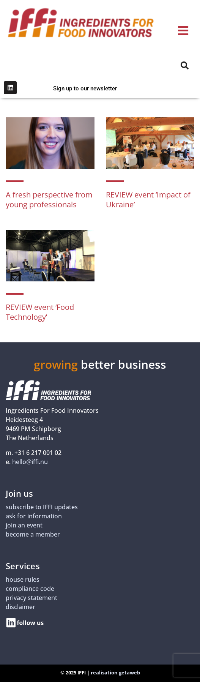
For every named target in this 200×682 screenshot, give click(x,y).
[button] (183, 31)
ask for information (34, 516)
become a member (33, 534)
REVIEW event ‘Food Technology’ (40, 312)
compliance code (30, 588)
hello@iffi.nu (30, 462)
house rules (22, 579)
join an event (24, 525)
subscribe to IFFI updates (42, 507)
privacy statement (31, 598)
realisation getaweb (115, 672)
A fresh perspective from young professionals (49, 199)
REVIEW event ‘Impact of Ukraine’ (148, 199)
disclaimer (20, 607)
